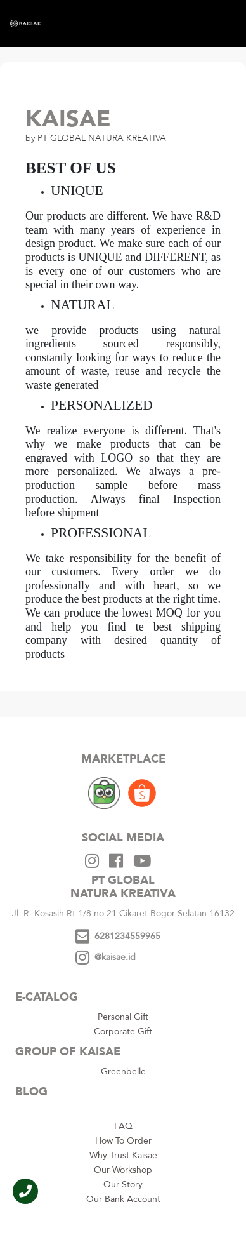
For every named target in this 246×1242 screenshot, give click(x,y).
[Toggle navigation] (215, 24)
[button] (25, 1191)
